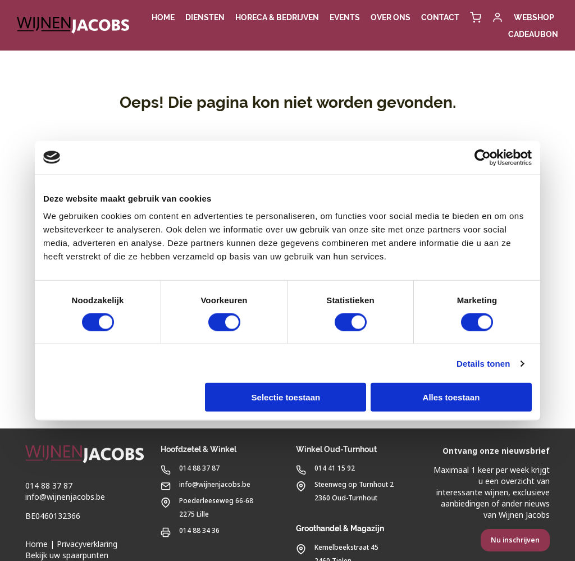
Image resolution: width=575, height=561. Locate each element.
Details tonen (483, 363)
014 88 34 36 (190, 530)
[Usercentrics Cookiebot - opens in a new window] (482, 157)
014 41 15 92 (325, 467)
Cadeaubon (533, 34)
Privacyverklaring (87, 544)
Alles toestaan (451, 397)
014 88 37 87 (48, 485)
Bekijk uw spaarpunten (66, 555)
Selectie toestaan (286, 397)
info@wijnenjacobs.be (65, 497)
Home (36, 544)
